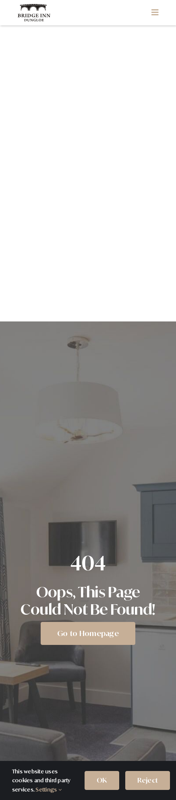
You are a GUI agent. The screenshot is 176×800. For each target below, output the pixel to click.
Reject (147, 780)
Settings (48, 789)
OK (102, 780)
